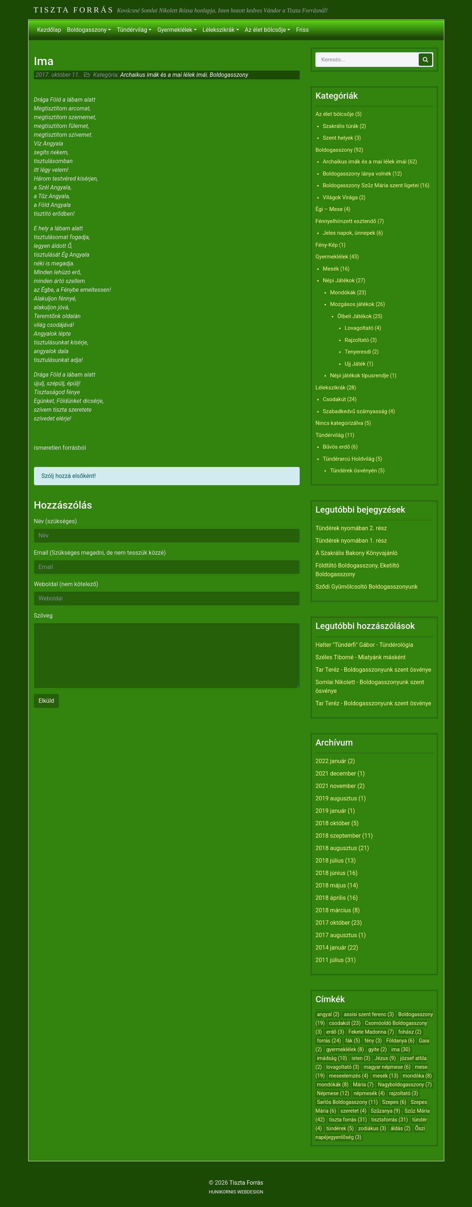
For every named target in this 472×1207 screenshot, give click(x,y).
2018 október (332, 823)
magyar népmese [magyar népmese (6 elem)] (387, 1067)
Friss (302, 29)
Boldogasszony (87, 29)
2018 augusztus (336, 848)
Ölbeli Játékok (354, 316)
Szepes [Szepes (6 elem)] (394, 1102)
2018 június (330, 873)
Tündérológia (396, 644)
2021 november (335, 785)
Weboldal (66, 584)
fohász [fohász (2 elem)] (409, 1032)
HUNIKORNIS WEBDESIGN (236, 1192)
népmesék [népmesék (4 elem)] (369, 1093)
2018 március (333, 910)
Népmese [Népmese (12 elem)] (333, 1093)
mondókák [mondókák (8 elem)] (333, 1084)
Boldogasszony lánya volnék (357, 173)
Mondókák (343, 292)
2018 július (329, 860)
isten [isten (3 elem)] (361, 1058)
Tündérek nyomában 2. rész (351, 528)
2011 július (329, 960)
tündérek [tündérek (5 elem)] (340, 1128)
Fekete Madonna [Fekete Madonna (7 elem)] (371, 1032)
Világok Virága (340, 197)
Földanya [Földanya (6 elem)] (400, 1041)
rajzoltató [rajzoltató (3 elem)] (403, 1093)
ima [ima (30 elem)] (400, 1049)
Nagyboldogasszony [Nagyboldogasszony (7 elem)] (404, 1084)
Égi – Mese (329, 209)
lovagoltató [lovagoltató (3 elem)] (342, 1067)
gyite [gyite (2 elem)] (377, 1049)
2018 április (330, 897)
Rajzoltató (357, 340)
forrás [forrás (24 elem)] (329, 1041)
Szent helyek (338, 138)
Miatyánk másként (382, 657)
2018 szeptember (338, 835)
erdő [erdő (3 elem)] (335, 1032)
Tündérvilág (132, 29)
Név (55, 521)
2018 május (330, 885)
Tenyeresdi (358, 351)
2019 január (330, 810)
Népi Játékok (339, 280)
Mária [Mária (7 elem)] (363, 1084)
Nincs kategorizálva (339, 423)
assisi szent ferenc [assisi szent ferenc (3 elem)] (369, 1014)
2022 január (330, 761)
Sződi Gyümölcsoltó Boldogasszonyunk (366, 586)
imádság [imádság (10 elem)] (332, 1058)
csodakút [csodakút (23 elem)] (345, 1023)
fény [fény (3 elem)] (373, 1041)
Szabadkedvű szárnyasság (355, 411)
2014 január (330, 947)
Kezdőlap (49, 29)
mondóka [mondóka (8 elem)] (417, 1076)
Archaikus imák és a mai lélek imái (163, 74)
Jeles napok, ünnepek (349, 233)
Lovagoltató (359, 328)
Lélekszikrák (219, 29)
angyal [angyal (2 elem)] (328, 1014)
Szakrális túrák (340, 126)
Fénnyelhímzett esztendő (345, 221)
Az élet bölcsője (265, 29)
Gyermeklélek (174, 29)
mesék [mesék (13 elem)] (385, 1076)
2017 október (332, 922)
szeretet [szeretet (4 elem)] (354, 1111)
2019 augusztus (336, 798)
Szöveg (43, 615)
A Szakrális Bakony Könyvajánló (356, 553)
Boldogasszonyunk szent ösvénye (387, 669)
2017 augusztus (336, 935)
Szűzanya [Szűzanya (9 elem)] (385, 1111)
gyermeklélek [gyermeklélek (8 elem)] (345, 1049)
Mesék (331, 268)
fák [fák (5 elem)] (352, 1041)
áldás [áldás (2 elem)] (401, 1128)
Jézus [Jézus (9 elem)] (385, 1058)
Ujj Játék (355, 364)
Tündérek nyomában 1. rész (351, 540)
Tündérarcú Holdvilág (348, 459)
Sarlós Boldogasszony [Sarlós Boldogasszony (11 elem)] (347, 1102)
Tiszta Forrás (74, 9)
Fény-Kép (326, 245)
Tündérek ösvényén (353, 470)
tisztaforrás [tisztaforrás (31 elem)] (389, 1120)
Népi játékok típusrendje (359, 375)
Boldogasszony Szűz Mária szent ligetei (371, 185)
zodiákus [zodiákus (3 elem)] (372, 1128)
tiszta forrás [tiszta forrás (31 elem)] (348, 1120)
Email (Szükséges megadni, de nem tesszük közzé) (100, 552)
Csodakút (334, 399)
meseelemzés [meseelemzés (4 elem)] (348, 1076)
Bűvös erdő (336, 447)
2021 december (335, 773)
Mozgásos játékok (352, 304)
